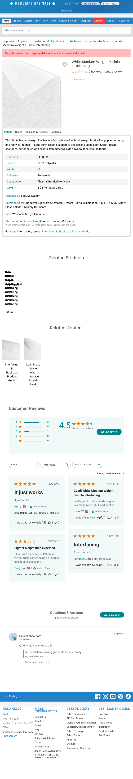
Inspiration (104, 738)
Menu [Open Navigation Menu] (6, 20)
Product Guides (107, 742)
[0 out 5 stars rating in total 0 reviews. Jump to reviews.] (86, 71)
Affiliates (71, 751)
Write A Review (109, 443)
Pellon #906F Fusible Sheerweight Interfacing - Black (102, 319)
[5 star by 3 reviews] (32, 434)
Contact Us (40, 728)
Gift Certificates (74, 729)
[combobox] (24, 476)
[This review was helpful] (49, 534)
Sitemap (70, 755)
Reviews (38, 745)
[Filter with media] (55, 476)
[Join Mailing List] (12, 707)
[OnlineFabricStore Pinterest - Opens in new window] (121, 709)
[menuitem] (6, 21)
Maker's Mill (123, 20)
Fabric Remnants (75, 725)
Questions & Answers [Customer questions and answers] (66, 624)
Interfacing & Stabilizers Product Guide (65, 231)
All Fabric (16, 20)
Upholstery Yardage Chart (80, 738)
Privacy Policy (41, 758)
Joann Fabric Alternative (47, 762)
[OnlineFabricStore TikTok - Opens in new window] (128, 709)
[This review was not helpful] (56, 534)
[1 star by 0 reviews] (32, 453)
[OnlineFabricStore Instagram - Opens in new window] (106, 709)
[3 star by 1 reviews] (32, 443)
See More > (104, 746)
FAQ (36, 741)
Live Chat (9, 748)
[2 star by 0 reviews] (32, 448)
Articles (103, 729)
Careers (38, 736)
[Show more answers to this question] (36, 672)
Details (8, 132)
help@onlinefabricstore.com (17, 743)
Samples (56, 132)
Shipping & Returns (36, 132)
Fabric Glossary (74, 742)
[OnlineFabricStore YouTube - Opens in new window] (113, 709)
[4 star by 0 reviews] (32, 439)
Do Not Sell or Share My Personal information (46, 767)
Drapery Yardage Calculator (81, 734)
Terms (37, 753)
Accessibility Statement (78, 759)
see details (66, 10)
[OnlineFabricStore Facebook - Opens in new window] (98, 709)
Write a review (113, 71)
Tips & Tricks (105, 734)
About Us (39, 732)
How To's (103, 725)
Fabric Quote (73, 746)
